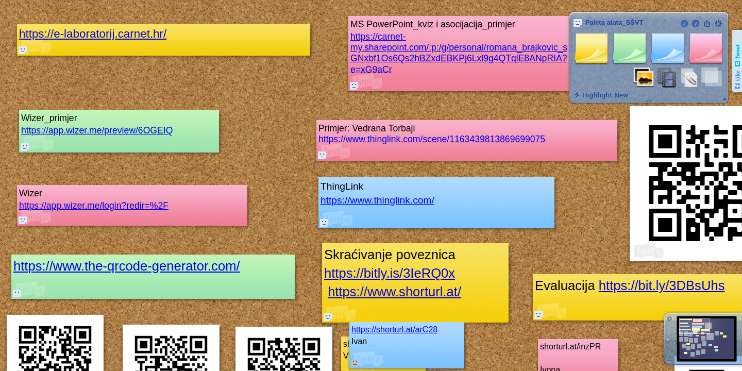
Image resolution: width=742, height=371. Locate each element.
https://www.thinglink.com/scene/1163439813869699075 (431, 139)
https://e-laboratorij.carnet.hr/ (92, 33)
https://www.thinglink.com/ (377, 200)
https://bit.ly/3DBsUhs (662, 285)
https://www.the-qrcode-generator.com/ (126, 266)
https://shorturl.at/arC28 (394, 329)
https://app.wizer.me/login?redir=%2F (93, 205)
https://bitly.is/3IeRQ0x (389, 273)
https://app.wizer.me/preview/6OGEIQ (97, 130)
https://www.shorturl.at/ (394, 291)
